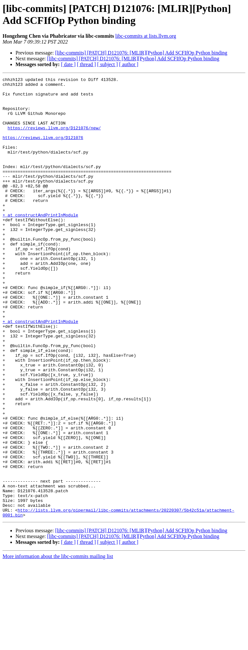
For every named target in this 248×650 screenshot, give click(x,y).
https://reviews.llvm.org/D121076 (43, 150)
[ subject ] (107, 64)
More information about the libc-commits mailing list (58, 644)
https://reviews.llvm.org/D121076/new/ (54, 138)
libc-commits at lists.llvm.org (145, 36)
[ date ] (68, 64)
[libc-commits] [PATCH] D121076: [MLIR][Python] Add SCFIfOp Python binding (141, 52)
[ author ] (129, 64)
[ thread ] (86, 64)
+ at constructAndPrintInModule (40, 243)
